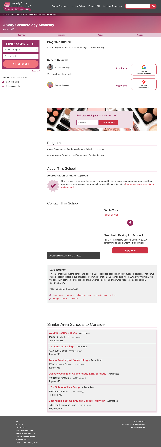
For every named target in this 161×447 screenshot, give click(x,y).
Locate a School (78, 6)
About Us (19, 424)
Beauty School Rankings (25, 433)
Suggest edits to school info (63, 299)
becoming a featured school (48, 14)
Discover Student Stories (25, 436)
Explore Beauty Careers (25, 430)
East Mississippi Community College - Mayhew (77, 400)
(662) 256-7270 (12, 82)
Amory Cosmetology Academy (28, 25)
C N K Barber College (62, 346)
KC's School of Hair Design (65, 387)
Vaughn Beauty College (63, 333)
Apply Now (130, 250)
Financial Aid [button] (94, 6)
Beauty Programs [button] (60, 6)
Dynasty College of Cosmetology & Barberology (78, 373)
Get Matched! (108, 122)
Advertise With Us (23, 439)
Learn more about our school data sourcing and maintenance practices (82, 295)
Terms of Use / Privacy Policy (27, 442)
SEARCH (21, 64)
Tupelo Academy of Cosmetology (69, 360)
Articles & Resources (112, 6)
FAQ (17, 421)
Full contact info (13, 86)
